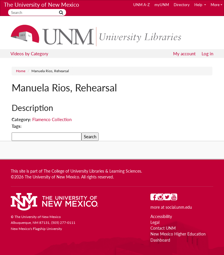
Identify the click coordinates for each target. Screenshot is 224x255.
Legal (154, 222)
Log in (207, 53)
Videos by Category (29, 53)
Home (20, 71)
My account (184, 53)
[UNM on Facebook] (153, 198)
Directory (182, 4)
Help (198, 4)
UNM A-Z (141, 4)
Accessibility (161, 216)
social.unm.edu (179, 207)
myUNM (161, 4)
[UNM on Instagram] (160, 198)
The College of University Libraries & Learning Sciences (92, 171)
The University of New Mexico (41, 4)
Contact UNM (163, 228)
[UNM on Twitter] (167, 198)
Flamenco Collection (52, 119)
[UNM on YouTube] (173, 198)
